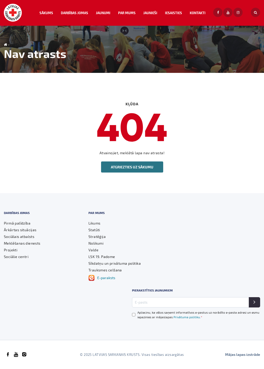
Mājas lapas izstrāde (242, 354)
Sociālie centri (16, 256)
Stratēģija (97, 236)
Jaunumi (103, 13)
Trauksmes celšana (105, 270)
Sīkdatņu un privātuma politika (114, 263)
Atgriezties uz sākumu (132, 167)
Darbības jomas (74, 13)
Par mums (127, 13)
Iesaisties (173, 13)
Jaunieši (150, 13)
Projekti (10, 250)
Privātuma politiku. (188, 317)
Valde (93, 250)
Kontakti (197, 13)
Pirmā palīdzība (17, 223)
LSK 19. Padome (101, 256)
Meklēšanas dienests (22, 243)
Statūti (94, 230)
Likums (94, 223)
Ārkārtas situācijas (20, 230)
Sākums (46, 13)
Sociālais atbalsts (19, 236)
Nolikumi (95, 243)
